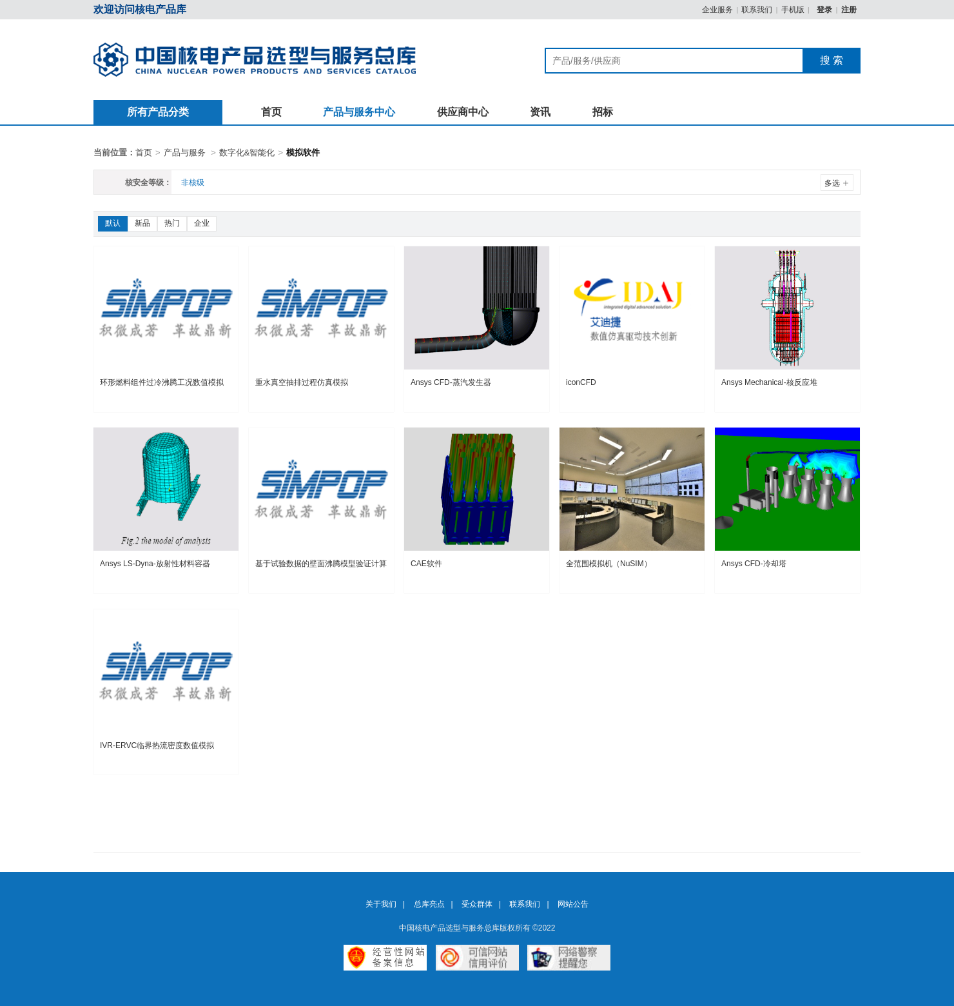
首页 (271, 111)
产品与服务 (185, 152)
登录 (825, 9)
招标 (602, 111)
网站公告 (573, 904)
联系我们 (756, 9)
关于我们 (380, 904)
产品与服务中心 (359, 111)
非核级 (192, 182)
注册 (849, 9)
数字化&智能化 (247, 152)
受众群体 (477, 904)
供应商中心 (463, 111)
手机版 (792, 9)
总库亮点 (429, 904)
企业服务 (717, 9)
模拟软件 (303, 152)
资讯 (540, 111)
